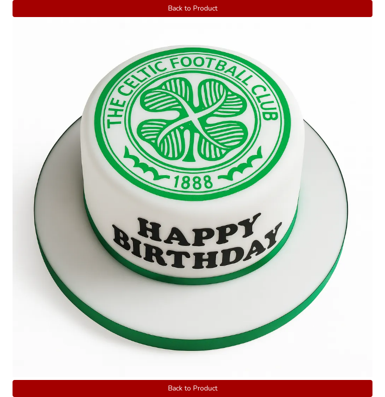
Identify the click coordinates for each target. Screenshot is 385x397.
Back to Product (193, 8)
